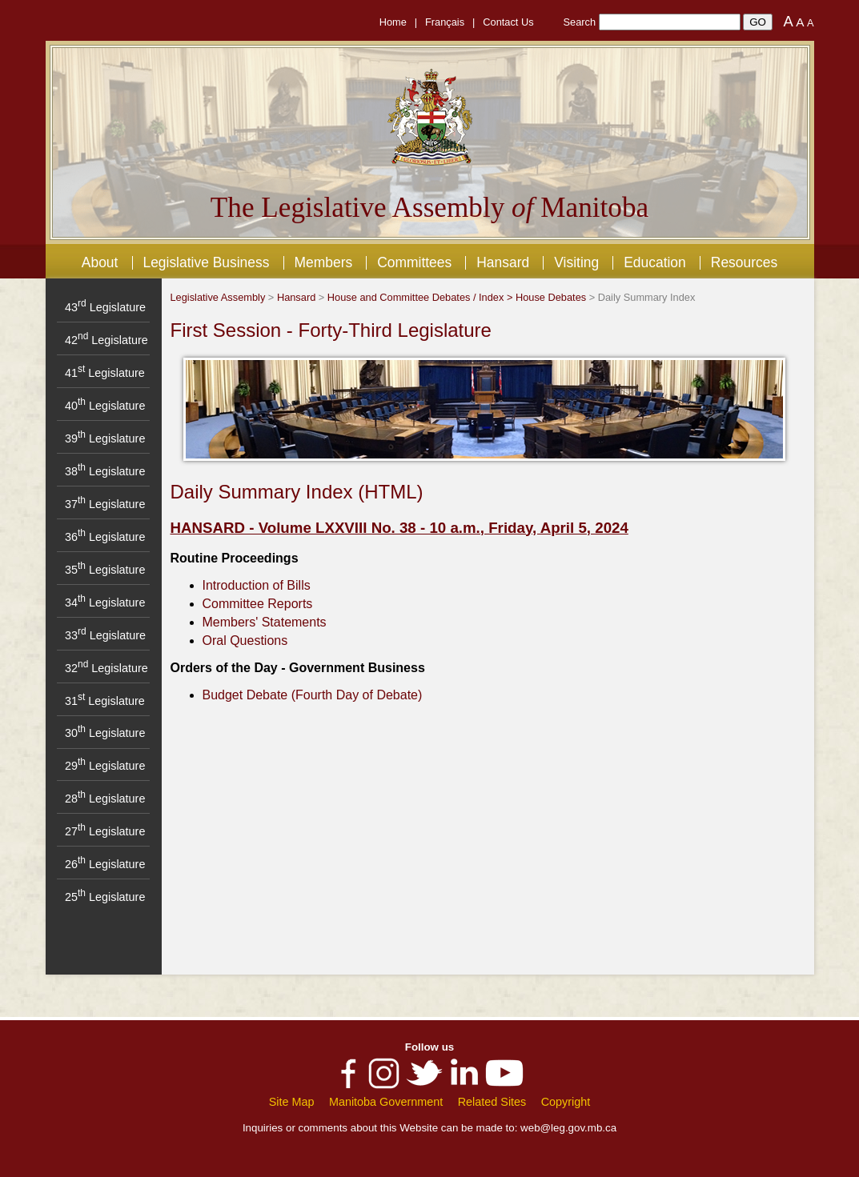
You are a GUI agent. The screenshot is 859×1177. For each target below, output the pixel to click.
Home (393, 22)
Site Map (292, 1101)
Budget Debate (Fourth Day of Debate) (313, 695)
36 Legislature (105, 536)
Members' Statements (265, 622)
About (100, 262)
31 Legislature (105, 701)
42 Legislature (106, 340)
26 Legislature (105, 864)
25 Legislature (105, 897)
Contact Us (508, 22)
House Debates (551, 297)
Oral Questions (245, 640)
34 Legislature (105, 602)
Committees (414, 262)
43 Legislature (105, 307)
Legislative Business (205, 262)
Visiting (576, 262)
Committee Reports (258, 604)
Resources (744, 262)
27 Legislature (105, 831)
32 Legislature (106, 668)
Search (580, 22)
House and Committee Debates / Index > (421, 297)
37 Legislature (105, 504)
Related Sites (492, 1101)
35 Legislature (105, 569)
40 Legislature (105, 405)
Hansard (502, 262)
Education (655, 262)
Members (323, 262)
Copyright (566, 1101)
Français (444, 22)
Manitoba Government (386, 1101)
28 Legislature (105, 798)
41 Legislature (105, 372)
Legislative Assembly (218, 297)
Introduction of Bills (257, 585)
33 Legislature (105, 635)
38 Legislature (105, 471)
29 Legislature (105, 765)
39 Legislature (105, 438)
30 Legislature (105, 733)
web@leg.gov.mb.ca (568, 1128)
